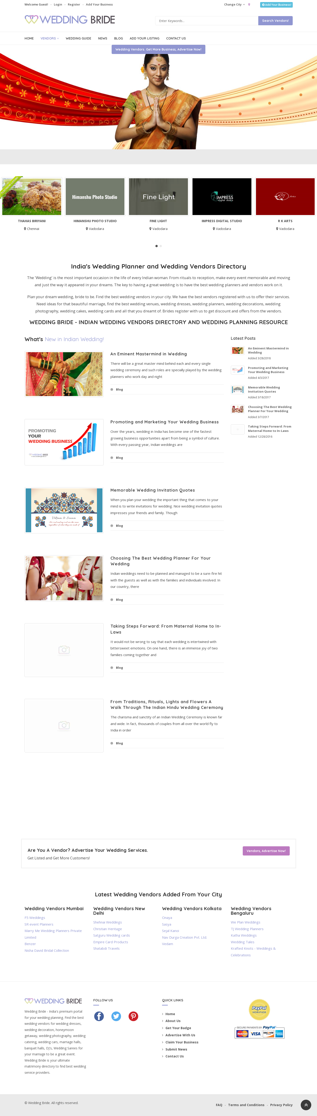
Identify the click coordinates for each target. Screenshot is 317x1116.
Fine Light (160, 221)
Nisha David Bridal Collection (47, 950)
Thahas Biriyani (33, 221)
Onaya (167, 917)
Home (29, 38)
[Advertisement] (124, 806)
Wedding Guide (78, 38)
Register (74, 4)
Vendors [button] (50, 38)
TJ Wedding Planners (247, 928)
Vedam (167, 943)
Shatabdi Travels (106, 948)
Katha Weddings (244, 935)
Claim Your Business (180, 1042)
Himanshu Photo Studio (96, 221)
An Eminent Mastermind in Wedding (148, 354)
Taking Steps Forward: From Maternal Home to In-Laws (269, 428)
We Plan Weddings (245, 922)
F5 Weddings (35, 917)
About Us (171, 1021)
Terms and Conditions (246, 1105)
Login (58, 4)
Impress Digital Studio (223, 221)
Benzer (30, 943)
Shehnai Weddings (107, 922)
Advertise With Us (178, 1035)
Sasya (166, 924)
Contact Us (176, 38)
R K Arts (287, 221)
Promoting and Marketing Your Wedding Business (164, 422)
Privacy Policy (281, 1105)
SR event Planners (39, 924)
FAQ (219, 1105)
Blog (118, 38)
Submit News (174, 1049)
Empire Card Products (110, 942)
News (102, 38)
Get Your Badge (176, 1028)
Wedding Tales (242, 942)
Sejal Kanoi (170, 930)
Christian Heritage (107, 928)
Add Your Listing (144, 38)
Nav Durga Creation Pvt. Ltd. (184, 937)
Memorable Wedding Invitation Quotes (152, 490)
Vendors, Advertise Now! (266, 851)
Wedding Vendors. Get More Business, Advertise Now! (158, 120)
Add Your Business (99, 4)
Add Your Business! (276, 4)
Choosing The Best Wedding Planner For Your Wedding (270, 409)
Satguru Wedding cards (111, 935)
